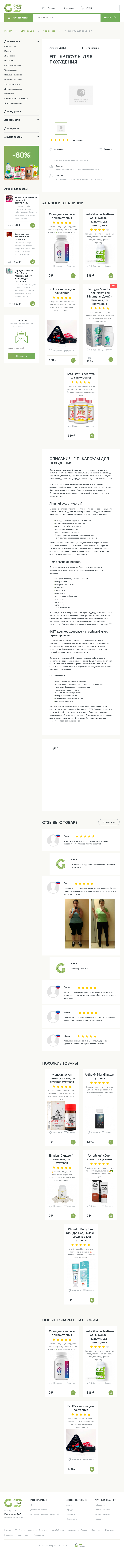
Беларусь (43, 1530)
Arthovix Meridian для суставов (99, 1076)
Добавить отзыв (109, 822)
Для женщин (12, 41)
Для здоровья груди (13, 89)
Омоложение (10, 46)
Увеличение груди (12, 84)
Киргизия (109, 1530)
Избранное (100, 1505)
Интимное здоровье (13, 79)
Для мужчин (11, 128)
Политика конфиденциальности (44, 1514)
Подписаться (21, 356)
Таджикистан (23, 1535)
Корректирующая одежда (16, 98)
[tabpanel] (81, 95)
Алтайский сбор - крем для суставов (99, 1157)
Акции (69, 1505)
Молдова (8, 1535)
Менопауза (9, 93)
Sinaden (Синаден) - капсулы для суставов (62, 1159)
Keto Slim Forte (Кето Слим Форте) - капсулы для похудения (99, 219)
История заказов (102, 1514)
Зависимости (12, 119)
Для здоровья (12, 111)
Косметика (9, 51)
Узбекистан (39, 1535)
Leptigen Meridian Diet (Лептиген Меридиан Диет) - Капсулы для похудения (99, 296)
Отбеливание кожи (12, 65)
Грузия (84, 1530)
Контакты (70, 1514)
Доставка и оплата (38, 1509)
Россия (7, 1530)
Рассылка (99, 1519)
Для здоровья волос (13, 103)
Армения (72, 1530)
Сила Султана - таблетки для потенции (22, 237)
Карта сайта (71, 1519)
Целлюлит (9, 60)
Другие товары (13, 136)
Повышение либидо (13, 75)
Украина (30, 1530)
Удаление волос (11, 70)
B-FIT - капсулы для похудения (61, 290)
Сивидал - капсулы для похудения (62, 215)
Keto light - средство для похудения (81, 375)
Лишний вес (9, 56)
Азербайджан (57, 1530)
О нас (32, 1505)
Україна (18, 1530)
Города (69, 1509)
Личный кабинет (102, 1509)
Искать (108, 17)
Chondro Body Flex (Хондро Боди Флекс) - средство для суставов (80, 1234)
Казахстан (96, 1530)
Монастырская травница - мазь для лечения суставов (61, 1078)
